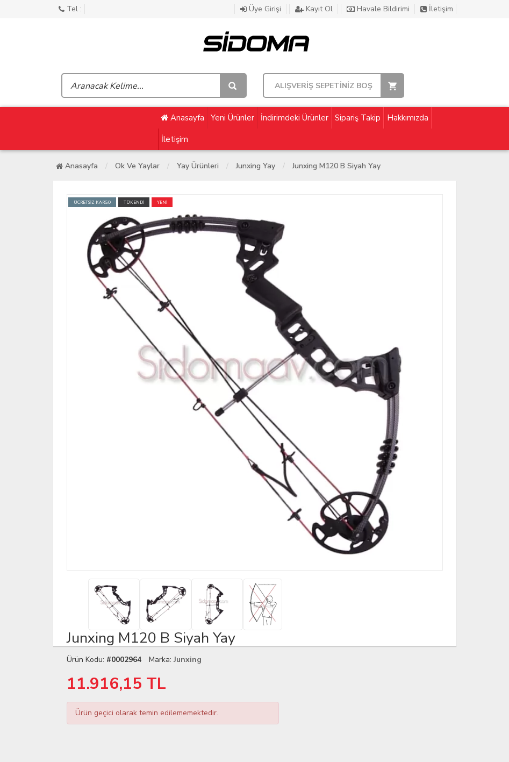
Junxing (188, 659)
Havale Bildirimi (379, 9)
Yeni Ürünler (232, 117)
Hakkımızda (407, 117)
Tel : (70, 9)
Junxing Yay (255, 166)
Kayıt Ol (315, 9)
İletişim (436, 9)
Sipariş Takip (358, 117)
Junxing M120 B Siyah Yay (336, 166)
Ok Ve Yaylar (137, 166)
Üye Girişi (261, 9)
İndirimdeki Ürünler (294, 117)
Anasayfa (182, 117)
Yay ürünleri (198, 166)
